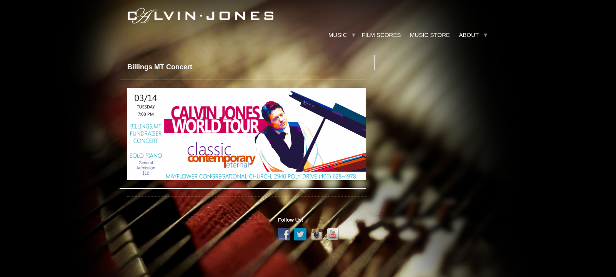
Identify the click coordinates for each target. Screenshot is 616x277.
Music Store (430, 35)
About (469, 35)
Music (337, 35)
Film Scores (381, 35)
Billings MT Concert (159, 67)
